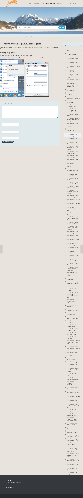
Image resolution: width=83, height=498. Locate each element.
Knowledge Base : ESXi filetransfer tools (72, 252)
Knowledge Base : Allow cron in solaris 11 (72, 321)
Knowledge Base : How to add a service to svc (72, 160)
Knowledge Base (4, 35)
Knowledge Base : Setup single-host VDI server (72, 333)
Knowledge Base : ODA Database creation (72, 139)
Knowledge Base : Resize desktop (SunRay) (72, 423)
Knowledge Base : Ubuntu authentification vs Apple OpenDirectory (72, 269)
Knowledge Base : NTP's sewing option (72, 278)
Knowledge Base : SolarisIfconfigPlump (71, 414)
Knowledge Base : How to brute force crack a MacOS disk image (73, 460)
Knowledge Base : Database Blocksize (73, 143)
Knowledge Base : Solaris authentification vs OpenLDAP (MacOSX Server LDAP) (73, 295)
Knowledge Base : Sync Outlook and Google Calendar (72, 274)
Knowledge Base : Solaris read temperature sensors (73, 248)
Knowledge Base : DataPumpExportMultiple (72, 378)
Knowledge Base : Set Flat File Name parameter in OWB (72, 301)
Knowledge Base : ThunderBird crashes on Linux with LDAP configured (73, 419)
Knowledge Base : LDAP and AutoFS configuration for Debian (73, 455)
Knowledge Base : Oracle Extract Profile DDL (72, 156)
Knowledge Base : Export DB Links (73, 349)
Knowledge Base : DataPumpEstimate (71, 313)
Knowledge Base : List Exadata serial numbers (72, 260)
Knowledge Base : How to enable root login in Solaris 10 (73, 218)
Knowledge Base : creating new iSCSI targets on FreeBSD (73, 130)
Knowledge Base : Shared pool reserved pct (72, 236)
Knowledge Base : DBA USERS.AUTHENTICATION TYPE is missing (72, 85)
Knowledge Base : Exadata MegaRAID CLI (73, 410)
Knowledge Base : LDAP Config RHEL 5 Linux (72, 473)
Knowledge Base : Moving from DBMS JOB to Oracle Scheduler (72, 125)
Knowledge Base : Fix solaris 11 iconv (73, 67)
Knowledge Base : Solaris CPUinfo (72, 115)
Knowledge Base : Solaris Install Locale (72, 465)
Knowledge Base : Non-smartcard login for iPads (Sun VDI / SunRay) (72, 450)
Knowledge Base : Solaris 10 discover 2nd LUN (73, 358)
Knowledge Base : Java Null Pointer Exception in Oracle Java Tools (73, 370)
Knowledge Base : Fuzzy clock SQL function (72, 152)
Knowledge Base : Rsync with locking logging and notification (72, 354)
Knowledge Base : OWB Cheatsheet (72, 469)
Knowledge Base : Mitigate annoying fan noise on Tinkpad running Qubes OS (73, 444)
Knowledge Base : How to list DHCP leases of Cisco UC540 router (72, 170)
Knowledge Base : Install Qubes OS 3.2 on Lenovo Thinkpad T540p (72, 228)
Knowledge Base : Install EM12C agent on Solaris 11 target (73, 406)
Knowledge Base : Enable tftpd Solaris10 (72, 305)
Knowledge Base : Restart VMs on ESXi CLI (72, 89)
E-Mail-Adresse (30, 129)
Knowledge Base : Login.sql (73, 362)
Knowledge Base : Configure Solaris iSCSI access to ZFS (73, 309)
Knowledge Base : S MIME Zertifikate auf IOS (72, 59)
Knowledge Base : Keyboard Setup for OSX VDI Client (73, 317)
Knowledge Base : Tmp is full (72, 256)
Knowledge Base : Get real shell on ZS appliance (73, 187)
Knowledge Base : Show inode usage (72, 337)
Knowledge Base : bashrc (72, 346)
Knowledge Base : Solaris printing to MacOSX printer (73, 223)
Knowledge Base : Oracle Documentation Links (72, 183)
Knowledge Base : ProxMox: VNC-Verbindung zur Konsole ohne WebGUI (73, 110)
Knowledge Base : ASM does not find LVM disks (73, 93)
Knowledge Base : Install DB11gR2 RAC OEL (72, 101)
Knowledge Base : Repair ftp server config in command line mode (73, 120)
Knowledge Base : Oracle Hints (72, 387)
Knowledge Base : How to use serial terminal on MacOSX (72, 76)
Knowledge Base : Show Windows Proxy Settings (72, 431)
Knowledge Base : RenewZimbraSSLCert (72, 71)
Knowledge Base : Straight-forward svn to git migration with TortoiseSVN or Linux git (73, 284)
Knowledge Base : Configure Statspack (73, 204)
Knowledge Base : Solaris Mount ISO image (72, 232)
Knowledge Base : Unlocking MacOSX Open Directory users (73, 342)
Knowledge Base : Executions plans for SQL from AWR (72, 165)
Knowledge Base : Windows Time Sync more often (73, 240)
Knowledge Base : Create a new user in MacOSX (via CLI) (73, 97)
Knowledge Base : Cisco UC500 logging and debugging (72, 383)
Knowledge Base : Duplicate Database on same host (73, 439)
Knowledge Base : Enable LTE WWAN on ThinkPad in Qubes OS (73, 148)
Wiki (10, 35)
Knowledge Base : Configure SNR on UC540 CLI (73, 397)
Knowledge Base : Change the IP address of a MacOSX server (73, 209)
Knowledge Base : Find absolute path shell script (72, 401)
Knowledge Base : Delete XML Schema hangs (72, 196)
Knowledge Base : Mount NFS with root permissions (73, 179)
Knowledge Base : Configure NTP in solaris (73, 289)
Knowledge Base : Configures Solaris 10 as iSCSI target (72, 192)
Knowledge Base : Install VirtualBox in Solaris (72, 329)
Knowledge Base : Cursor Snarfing (72, 374)
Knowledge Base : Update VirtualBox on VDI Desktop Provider (73, 54)
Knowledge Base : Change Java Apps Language (22, 35)
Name (30, 121)
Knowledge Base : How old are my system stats (73, 105)
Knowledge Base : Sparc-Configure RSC (72, 175)
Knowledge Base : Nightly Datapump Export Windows (73, 435)
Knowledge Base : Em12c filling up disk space (72, 325)
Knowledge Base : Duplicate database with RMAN (73, 63)
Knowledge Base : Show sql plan (73, 213)
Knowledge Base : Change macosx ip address (73, 365)
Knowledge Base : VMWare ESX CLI (73, 427)
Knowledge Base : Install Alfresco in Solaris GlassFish (73, 264)
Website (3, 135)
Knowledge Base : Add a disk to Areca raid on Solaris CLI (73, 392)
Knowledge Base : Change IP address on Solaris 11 (73, 200)
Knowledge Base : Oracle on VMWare (73, 80)
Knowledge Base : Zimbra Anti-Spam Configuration (72, 244)
